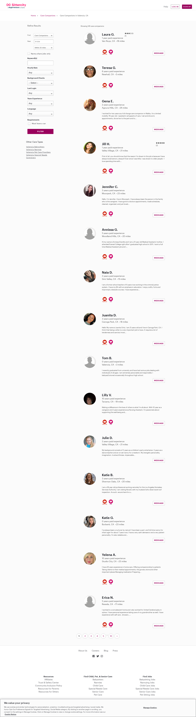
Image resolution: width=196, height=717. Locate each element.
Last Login (31, 88)
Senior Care (98, 691)
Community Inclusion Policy (48, 685)
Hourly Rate (32, 68)
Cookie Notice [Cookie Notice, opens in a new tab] (10, 714)
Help (166, 6)
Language (31, 109)
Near (29, 41)
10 (111, 636)
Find (29, 35)
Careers (95, 650)
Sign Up (187, 7)
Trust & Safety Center (48, 682)
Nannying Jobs (147, 682)
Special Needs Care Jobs (147, 688)
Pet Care (98, 694)
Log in (175, 7)
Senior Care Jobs (147, 691)
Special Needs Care (98, 688)
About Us (82, 650)
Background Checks (36, 78)
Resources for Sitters (49, 691)
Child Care (98, 685)
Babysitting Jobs (147, 679)
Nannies (98, 682)
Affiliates (48, 679)
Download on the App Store (98, 666)
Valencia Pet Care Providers (38, 152)
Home (33, 15)
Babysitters (98, 679)
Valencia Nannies (33, 149)
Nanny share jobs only (40, 54)
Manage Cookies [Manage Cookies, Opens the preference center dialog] (150, 708)
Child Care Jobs (147, 685)
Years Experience (34, 98)
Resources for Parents (48, 688)
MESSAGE (159, 53)
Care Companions (47, 15)
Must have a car (39, 123)
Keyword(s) (32, 58)
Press (115, 650)
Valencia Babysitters (35, 147)
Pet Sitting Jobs (147, 694)
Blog (106, 650)
